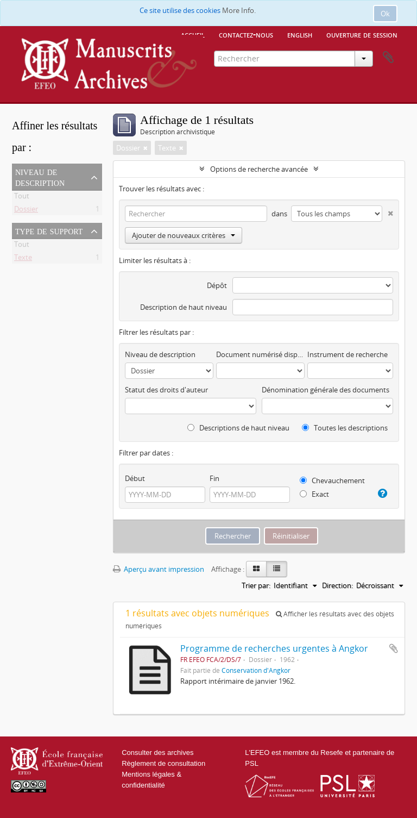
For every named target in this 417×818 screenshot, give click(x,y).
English (299, 34)
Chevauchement (332, 480)
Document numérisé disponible (260, 354)
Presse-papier (388, 57)
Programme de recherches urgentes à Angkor (274, 648)
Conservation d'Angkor (256, 670)
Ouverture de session (361, 34)
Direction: (337, 585)
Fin (214, 478)
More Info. (239, 10)
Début (135, 478)
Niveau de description (40, 176)
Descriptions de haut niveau (238, 428)
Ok (385, 13)
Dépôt (217, 285)
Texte (23, 259)
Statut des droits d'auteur (166, 390)
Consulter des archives (157, 752)
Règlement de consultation (163, 763)
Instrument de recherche (347, 354)
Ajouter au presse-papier (393, 648)
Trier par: (256, 585)
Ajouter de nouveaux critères (183, 235)
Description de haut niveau (183, 307)
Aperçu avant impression (158, 569)
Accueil (193, 34)
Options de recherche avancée (259, 169)
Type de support (49, 230)
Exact (314, 494)
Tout (21, 198)
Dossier (26, 211)
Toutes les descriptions (345, 428)
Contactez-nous (246, 34)
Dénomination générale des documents (325, 390)
